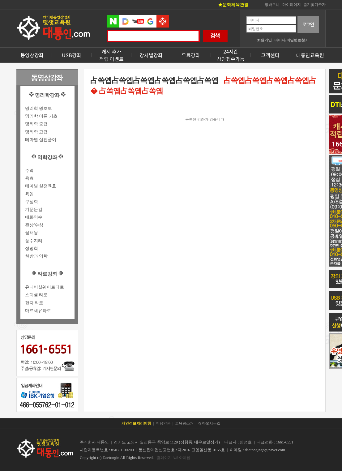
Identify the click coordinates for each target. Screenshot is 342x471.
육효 (29, 178)
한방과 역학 (36, 256)
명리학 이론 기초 (41, 116)
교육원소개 (184, 423)
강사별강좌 (151, 55)
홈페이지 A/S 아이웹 (173, 458)
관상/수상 (34, 225)
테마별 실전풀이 (41, 139)
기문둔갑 (33, 209)
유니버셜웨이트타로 (44, 287)
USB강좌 (71, 55)
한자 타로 (34, 303)
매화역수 (33, 217)
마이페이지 (291, 4)
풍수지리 (33, 240)
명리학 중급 (36, 124)
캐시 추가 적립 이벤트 (111, 55)
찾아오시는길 (209, 423)
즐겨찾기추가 (314, 4)
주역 (29, 170)
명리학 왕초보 (38, 108)
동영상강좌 (32, 55)
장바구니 (272, 4)
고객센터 (270, 55)
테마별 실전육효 (41, 186)
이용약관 (163, 423)
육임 (29, 194)
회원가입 (264, 40)
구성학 (31, 201)
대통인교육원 (310, 55)
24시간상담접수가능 (231, 55)
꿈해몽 (31, 232)
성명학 (31, 248)
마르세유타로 (38, 310)
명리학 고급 (36, 132)
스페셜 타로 (36, 295)
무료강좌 (191, 55)
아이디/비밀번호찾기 (291, 40)
